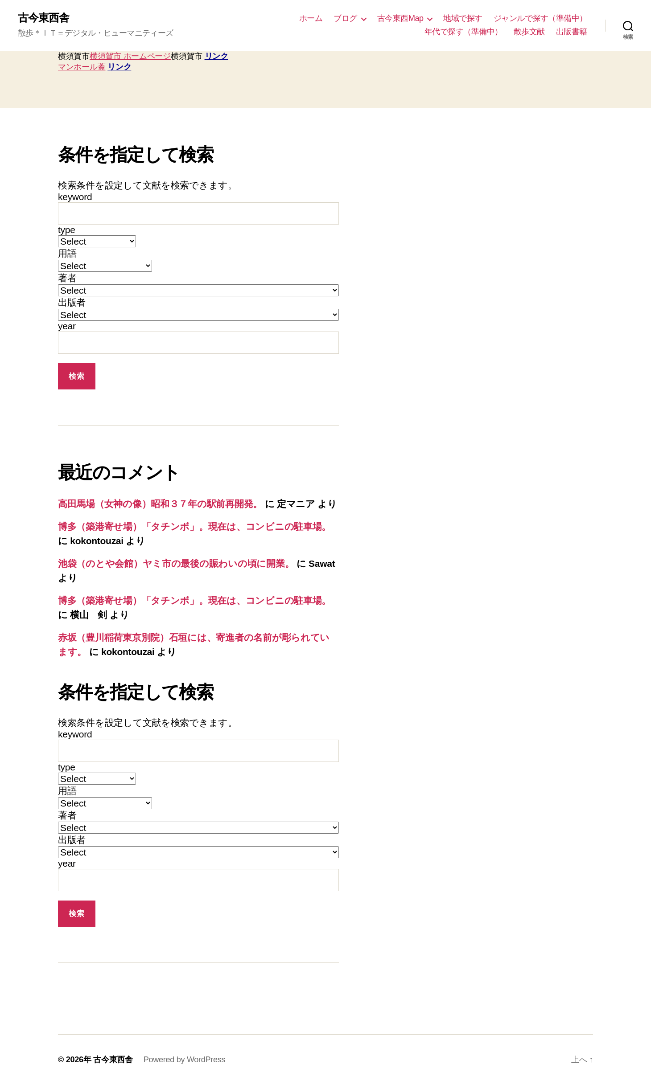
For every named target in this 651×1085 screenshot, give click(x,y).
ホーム (311, 18)
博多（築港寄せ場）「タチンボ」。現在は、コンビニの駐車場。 (194, 526)
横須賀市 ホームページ (130, 56)
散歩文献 (529, 31)
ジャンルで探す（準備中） (540, 18)
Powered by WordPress (184, 1059)
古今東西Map (400, 18)
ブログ (345, 18)
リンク (216, 56)
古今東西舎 (43, 17)
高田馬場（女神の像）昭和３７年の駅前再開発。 (160, 504)
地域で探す (462, 18)
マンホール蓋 (81, 66)
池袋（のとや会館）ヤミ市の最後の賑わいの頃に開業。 (176, 563)
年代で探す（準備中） (463, 31)
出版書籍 (571, 31)
